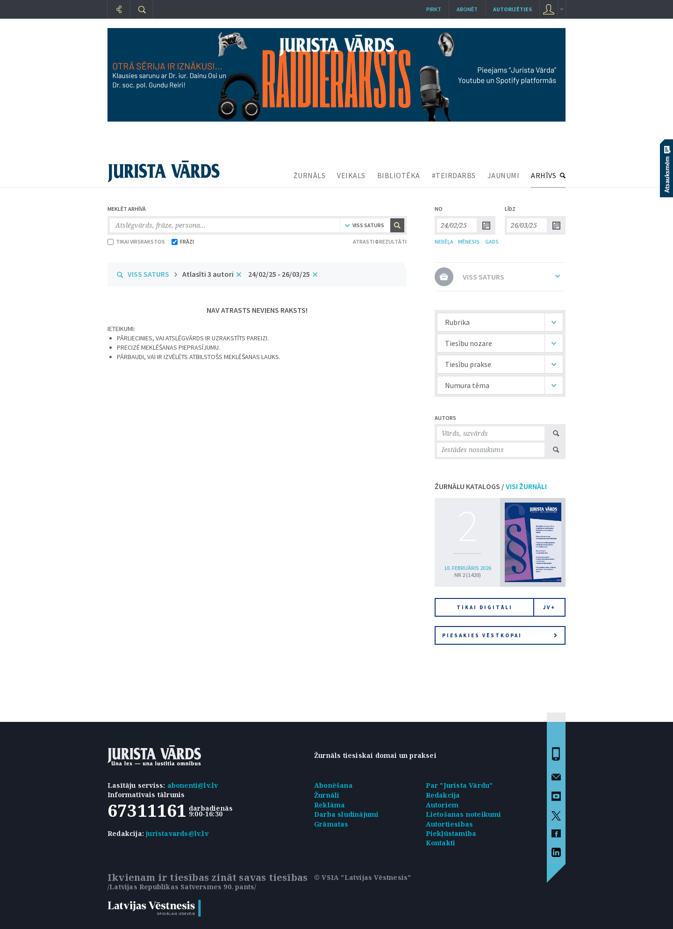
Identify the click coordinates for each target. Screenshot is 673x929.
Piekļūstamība (451, 833)
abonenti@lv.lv (192, 785)
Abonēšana (333, 785)
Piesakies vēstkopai (499, 635)
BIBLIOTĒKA (398, 175)
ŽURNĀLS (310, 175)
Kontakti (441, 842)
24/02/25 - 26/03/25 (279, 274)
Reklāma (329, 804)
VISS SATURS (148, 274)
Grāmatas (331, 824)
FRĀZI (183, 241)
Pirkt (433, 9)
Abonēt (467, 9)
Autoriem (442, 804)
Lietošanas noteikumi (463, 814)
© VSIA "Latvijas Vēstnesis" (362, 877)
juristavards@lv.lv (177, 833)
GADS (492, 241)
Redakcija (443, 795)
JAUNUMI (503, 175)
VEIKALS (351, 175)
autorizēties (512, 9)
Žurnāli (326, 795)
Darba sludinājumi (346, 814)
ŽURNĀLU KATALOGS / (491, 486)
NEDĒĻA (444, 241)
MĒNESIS (469, 241)
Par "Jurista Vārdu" (459, 785)
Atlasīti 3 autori (208, 274)
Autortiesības (449, 824)
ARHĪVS (543, 175)
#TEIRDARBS (454, 175)
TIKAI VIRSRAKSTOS (136, 241)
